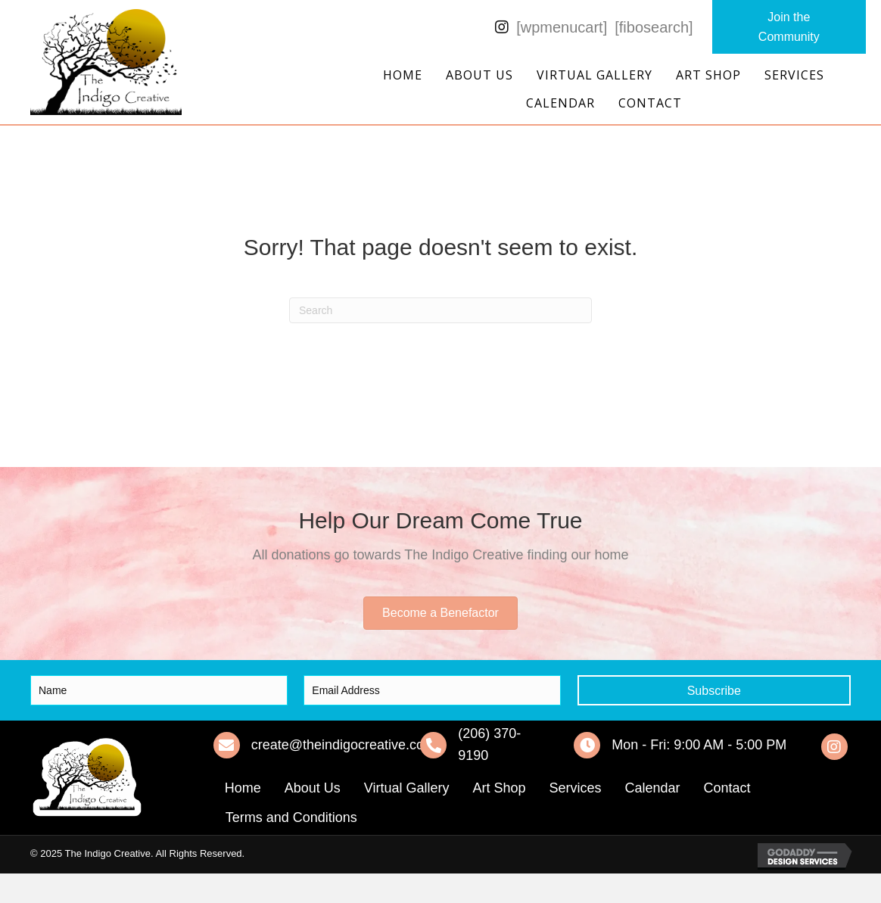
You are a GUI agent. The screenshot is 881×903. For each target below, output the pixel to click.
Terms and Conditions (291, 817)
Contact (650, 103)
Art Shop (708, 75)
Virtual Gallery (594, 75)
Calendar (560, 103)
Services (794, 75)
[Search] (440, 310)
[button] (789, 27)
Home (402, 75)
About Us (479, 75)
